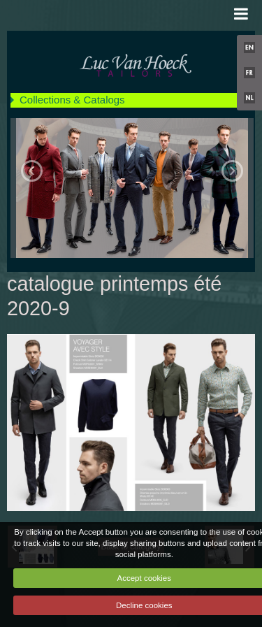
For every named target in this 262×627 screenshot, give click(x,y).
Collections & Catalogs (72, 100)
